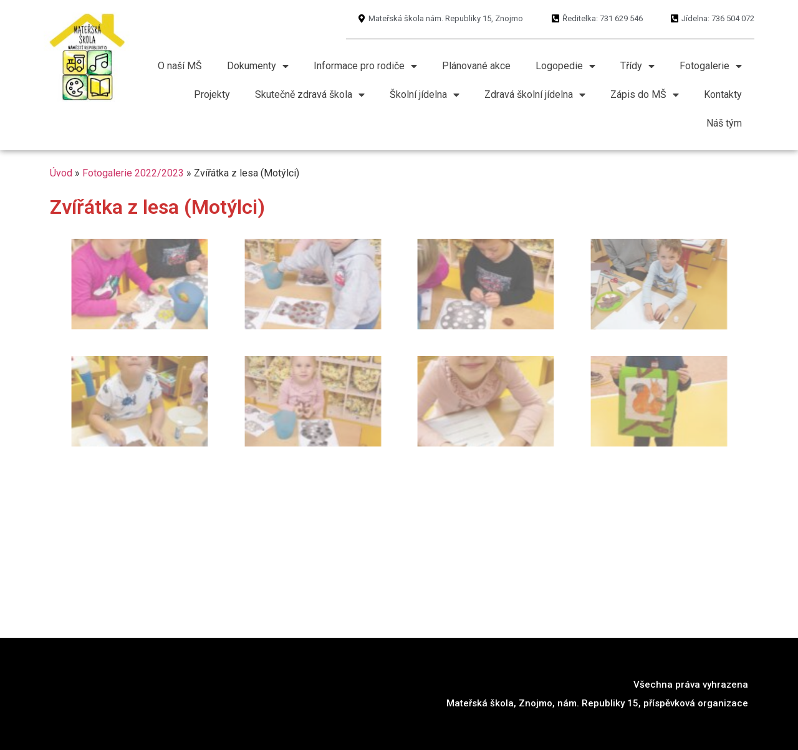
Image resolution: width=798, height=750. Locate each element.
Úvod (61, 173)
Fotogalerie (711, 66)
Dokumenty (258, 66)
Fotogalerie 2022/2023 (133, 173)
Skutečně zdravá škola (310, 95)
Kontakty (723, 94)
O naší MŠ (180, 66)
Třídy (637, 66)
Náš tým (724, 123)
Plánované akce (476, 66)
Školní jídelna (424, 95)
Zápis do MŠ (644, 95)
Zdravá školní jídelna (534, 95)
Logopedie (565, 66)
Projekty (212, 94)
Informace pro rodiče (365, 66)
